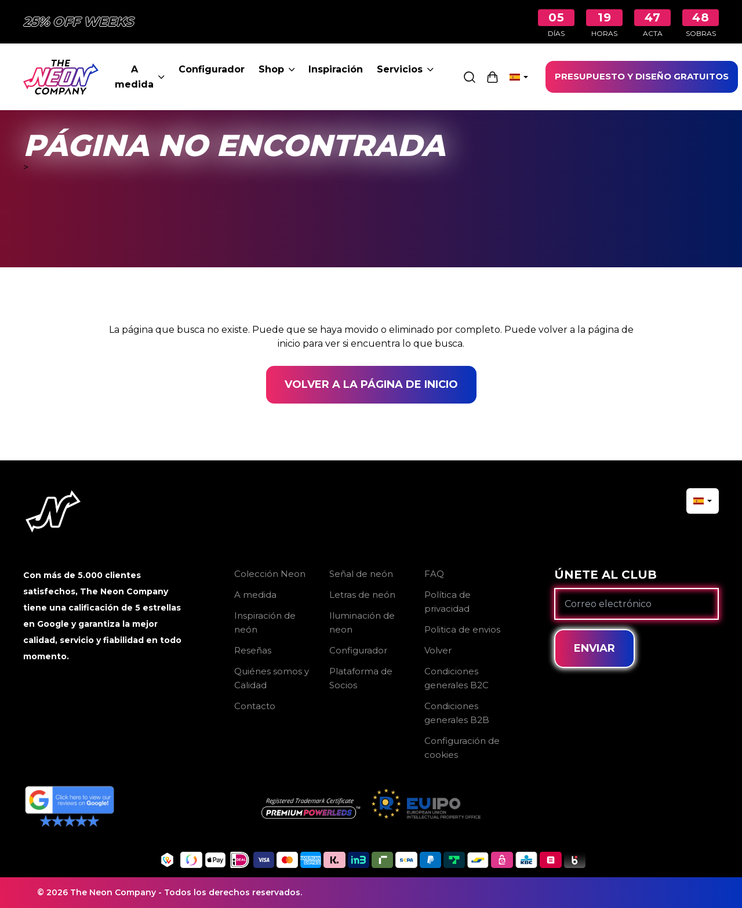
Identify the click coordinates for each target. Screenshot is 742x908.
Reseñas (252, 650)
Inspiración (335, 69)
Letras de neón (362, 594)
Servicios (405, 69)
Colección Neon (269, 573)
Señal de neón (361, 573)
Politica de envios (462, 629)
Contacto (254, 705)
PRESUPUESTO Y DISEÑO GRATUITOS (642, 76)
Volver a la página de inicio (371, 384)
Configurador (212, 69)
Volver (438, 650)
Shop (277, 69)
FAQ (434, 573)
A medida (140, 77)
